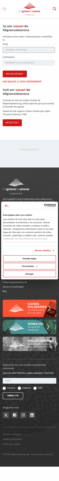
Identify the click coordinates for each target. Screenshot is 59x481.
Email (5, 44)
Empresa (26, 388)
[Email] (29, 381)
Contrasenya (9, 57)
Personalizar (29, 266)
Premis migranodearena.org (15, 282)
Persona (11, 388)
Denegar (29, 274)
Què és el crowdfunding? (13, 287)
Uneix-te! (13, 395)
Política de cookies (11, 444)
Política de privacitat (12, 439)
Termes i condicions (12, 434)
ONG (40, 388)
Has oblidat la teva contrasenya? (22, 81)
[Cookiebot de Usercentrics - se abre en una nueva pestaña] (44, 205)
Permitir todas (29, 258)
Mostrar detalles (43, 250)
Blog (5, 291)
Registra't (12, 122)
